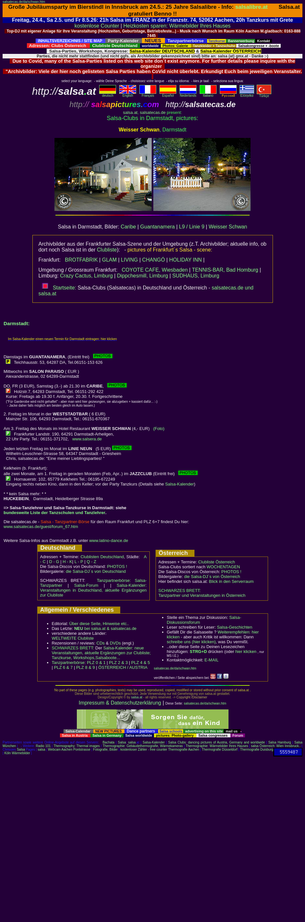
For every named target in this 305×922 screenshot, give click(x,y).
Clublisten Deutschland (102, 556)
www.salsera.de (87, 438)
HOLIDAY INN (185, 260)
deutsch (107, 94)
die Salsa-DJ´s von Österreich (212, 576)
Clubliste (107, 249)
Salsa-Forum (86, 585)
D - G (54, 561)
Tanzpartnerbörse (68, 662)
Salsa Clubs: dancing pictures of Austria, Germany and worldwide (216, 742)
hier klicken (245, 651)
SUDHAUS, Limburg (195, 275)
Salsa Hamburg (279, 742)
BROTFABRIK (81, 260)
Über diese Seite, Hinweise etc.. (99, 623)
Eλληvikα (247, 94)
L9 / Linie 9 (191, 226)
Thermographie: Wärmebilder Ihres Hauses (217, 746)
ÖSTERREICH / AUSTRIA (122, 667)
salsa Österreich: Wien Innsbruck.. (275, 746)
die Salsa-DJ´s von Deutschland (96, 571)
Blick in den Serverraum (231, 581)
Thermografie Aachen (183, 749)
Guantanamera (157, 226)
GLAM (109, 260)
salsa (131, 742)
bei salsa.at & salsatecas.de (105, 628)
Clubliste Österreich (216, 561)
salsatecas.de (153, 112)
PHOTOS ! (117, 566)
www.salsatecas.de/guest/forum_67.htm (41, 526)
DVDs (115, 643)
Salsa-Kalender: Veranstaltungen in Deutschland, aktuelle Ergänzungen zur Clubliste (93, 590)
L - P (79, 561)
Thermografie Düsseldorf (220, 749)
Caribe (128, 226)
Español (167, 94)
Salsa (122, 742)
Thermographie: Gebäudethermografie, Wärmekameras (143, 746)
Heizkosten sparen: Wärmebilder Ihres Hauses (177, 26)
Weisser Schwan (228, 226)
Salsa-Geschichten (234, 627)
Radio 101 (43, 746)
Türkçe (264, 94)
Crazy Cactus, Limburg (86, 275)
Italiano (208, 94)
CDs (101, 643)
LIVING (129, 260)
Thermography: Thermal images (76, 746)
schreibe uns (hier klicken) (191, 641)
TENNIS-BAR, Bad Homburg (225, 270)
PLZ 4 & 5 (140, 662)
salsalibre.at (251, 7)
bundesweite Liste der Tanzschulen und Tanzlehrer (54, 512)
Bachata (108, 742)
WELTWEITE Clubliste (73, 638)
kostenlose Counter (97, 26)
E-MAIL (211, 660)
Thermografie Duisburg (256, 749)
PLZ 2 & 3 (118, 662)
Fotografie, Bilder (105, 749)
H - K (67, 561)
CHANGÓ (153, 260)
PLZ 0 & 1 (96, 662)
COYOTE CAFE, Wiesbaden (155, 270)
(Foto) (159, 428)
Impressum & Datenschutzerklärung (120, 703)
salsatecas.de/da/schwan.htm (24, 2)
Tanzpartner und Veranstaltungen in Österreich (202, 595)
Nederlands (188, 94)
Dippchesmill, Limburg (142, 275)
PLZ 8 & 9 (85, 667)
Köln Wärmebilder (17, 753)
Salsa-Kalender (179, 484)
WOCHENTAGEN (223, 566)
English (127, 94)
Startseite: (59, 287)
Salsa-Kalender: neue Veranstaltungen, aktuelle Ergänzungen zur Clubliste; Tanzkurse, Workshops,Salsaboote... (101, 652)
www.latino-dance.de (108, 540)
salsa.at (130, 112)
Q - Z (91, 561)
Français (147, 94)
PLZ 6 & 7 (63, 667)
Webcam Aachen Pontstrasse (69, 749)
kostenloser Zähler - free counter (144, 749)
